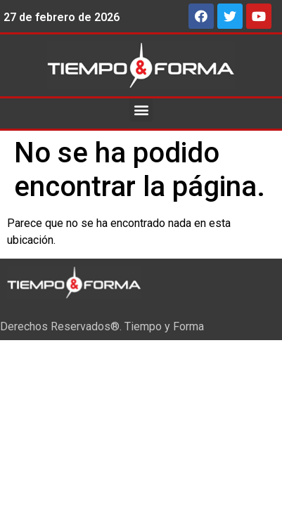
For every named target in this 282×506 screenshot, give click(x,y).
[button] (141, 110)
